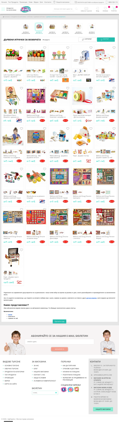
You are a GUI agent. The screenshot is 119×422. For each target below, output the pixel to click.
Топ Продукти (13, 2)
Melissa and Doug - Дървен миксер (102, 116)
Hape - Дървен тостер (81, 156)
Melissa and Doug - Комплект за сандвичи (12, 157)
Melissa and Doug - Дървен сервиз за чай (104, 157)
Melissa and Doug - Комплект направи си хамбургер (58, 117)
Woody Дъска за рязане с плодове (36, 197)
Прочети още (59, 321)
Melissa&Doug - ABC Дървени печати (34, 157)
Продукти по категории (14, 372)
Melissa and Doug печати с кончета (82, 237)
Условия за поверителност (45, 381)
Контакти (47, 2)
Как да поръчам (69, 366)
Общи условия (40, 378)
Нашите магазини (41, 372)
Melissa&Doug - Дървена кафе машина (59, 157)
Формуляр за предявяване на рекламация (75, 379)
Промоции (23, 2)
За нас (36, 366)
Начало (4, 2)
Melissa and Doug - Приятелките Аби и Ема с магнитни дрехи (36, 117)
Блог (41, 2)
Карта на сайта (11, 384)
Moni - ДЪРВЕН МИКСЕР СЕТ (81, 76)
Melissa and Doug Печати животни (13, 237)
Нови (30, 2)
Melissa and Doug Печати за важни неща (36, 237)
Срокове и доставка (71, 369)
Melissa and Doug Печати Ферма (105, 237)
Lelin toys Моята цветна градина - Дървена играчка (12, 76)
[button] (87, 40)
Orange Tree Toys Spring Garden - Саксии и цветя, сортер (59, 76)
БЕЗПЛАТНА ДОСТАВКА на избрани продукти (89, 2)
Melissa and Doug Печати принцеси (82, 197)
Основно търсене (12, 366)
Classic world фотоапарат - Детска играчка (82, 116)
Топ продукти (10, 375)
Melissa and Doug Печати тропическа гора (105, 197)
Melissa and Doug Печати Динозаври (59, 237)
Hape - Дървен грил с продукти (11, 278)
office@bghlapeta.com (103, 375)
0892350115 (98, 366)
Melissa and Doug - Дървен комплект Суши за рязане (12, 198)
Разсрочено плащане (71, 375)
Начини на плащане (71, 372)
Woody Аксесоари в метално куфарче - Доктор (103, 76)
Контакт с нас (39, 375)
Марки (36, 2)
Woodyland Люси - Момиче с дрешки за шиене (11, 117)
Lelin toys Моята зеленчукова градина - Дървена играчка (35, 76)
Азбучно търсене (11, 369)
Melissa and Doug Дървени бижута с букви (59, 197)
